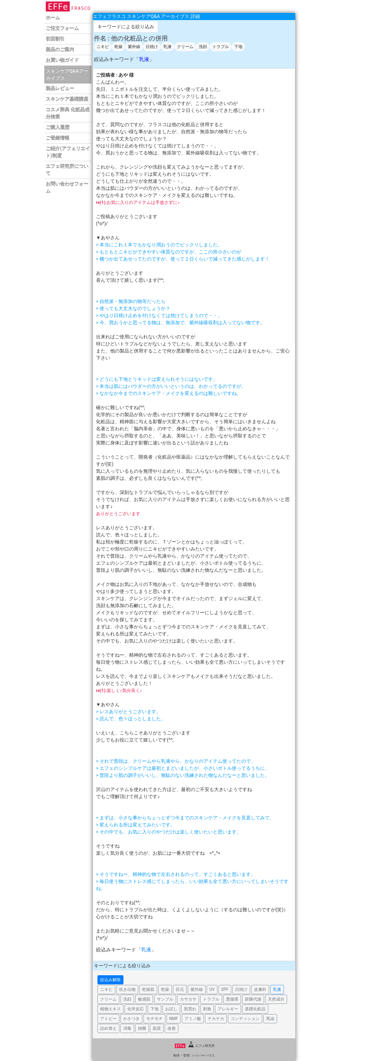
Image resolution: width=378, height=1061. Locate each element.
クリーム (185, 46)
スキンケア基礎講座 (67, 99)
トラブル (220, 46)
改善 (171, 1028)
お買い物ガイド (62, 60)
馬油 (270, 1018)
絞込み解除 (110, 979)
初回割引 (55, 39)
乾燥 (118, 46)
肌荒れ (190, 1008)
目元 (180, 989)
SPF (225, 989)
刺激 (207, 1008)
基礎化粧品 (255, 1008)
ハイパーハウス (203, 1055)
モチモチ (154, 1018)
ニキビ (103, 46)
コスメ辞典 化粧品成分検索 (67, 113)
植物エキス (110, 1008)
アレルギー (228, 1008)
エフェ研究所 (195, 1046)
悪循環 (232, 999)
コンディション (245, 1018)
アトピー (108, 1018)
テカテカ (216, 1018)
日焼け (152, 46)
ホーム (53, 18)
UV (212, 989)
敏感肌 (144, 999)
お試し (171, 1008)
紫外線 (134, 46)
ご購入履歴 (57, 127)
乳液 (167, 46)
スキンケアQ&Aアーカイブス (67, 74)
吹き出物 (127, 989)
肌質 (157, 1028)
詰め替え (108, 1028)
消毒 (127, 1028)
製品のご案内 (60, 49)
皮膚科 (260, 989)
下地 (238, 46)
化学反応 (135, 1008)
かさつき (131, 1018)
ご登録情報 (57, 138)
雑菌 (142, 1028)
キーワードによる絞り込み (125, 26)
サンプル (165, 999)
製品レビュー (60, 88)
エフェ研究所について (67, 170)
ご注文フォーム (62, 28)
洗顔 (203, 46)
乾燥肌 (148, 989)
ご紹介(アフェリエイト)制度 (68, 152)
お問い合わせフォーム (67, 187)
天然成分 (276, 999)
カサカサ (188, 999)
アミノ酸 (193, 1018)
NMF (173, 1018)
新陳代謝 (253, 999)
